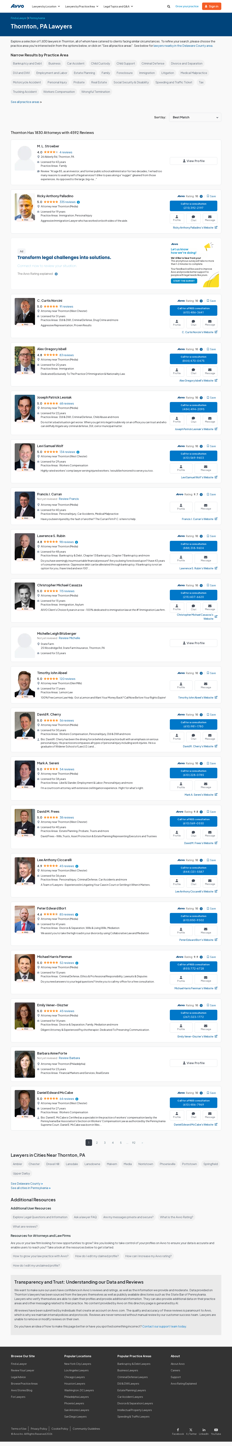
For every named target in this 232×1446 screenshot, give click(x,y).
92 (133, 1147)
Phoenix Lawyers (74, 1407)
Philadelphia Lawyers (76, 1401)
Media (129, 1168)
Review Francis (69, 503)
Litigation (170, 77)
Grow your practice (187, 6)
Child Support (127, 68)
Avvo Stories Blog (21, 1394)
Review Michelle (70, 642)
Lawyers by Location (46, 6)
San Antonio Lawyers (76, 1414)
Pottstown (192, 1168)
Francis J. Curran (50, 498)
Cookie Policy (59, 1433)
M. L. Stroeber (48, 150)
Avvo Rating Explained (184, 1387)
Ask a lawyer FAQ (86, 1221)
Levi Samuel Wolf (50, 450)
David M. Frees (48, 816)
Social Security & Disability (132, 86)
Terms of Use (18, 1433)
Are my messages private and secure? (130, 1221)
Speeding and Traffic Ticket (174, 86)
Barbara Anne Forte (52, 1057)
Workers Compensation (60, 96)
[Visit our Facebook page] (179, 1435)
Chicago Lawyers (74, 1381)
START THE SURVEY (183, 285)
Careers (175, 1374)
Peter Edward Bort (51, 912)
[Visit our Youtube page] (215, 1435)
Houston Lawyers (74, 1387)
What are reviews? (25, 1231)
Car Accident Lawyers (130, 1401)
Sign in (211, 6)
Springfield (20, 1178)
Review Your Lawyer (22, 1374)
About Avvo (178, 1368)
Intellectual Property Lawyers (134, 1414)
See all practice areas (25, 106)
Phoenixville (170, 1168)
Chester (34, 1168)
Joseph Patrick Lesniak (54, 401)
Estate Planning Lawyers (131, 1394)
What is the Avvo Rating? (178, 1221)
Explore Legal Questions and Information (40, 1221)
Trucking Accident (25, 96)
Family (106, 77)
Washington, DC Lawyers (79, 1394)
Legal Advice (18, 1381)
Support (176, 1381)
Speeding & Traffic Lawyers (133, 1420)
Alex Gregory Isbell (52, 353)
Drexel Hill (53, 1168)
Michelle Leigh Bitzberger (57, 638)
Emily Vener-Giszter (52, 1009)
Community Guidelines (85, 1433)
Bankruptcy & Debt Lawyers (133, 1368)
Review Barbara (69, 1062)
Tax (202, 86)
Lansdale (73, 1168)
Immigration (149, 77)
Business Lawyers (127, 1374)
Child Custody (101, 68)
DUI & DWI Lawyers (128, 1387)
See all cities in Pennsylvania (30, 1192)
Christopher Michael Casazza (59, 589)
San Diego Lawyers (75, 1420)
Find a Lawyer (19, 1368)
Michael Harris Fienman (55, 961)
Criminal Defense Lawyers (132, 1381)
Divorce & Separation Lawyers (135, 1407)
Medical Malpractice (197, 77)
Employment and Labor (52, 77)
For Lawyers (18, 1401)
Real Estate (99, 86)
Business (54, 68)
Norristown (147, 1168)
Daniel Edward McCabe (55, 1097)
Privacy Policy (38, 1433)
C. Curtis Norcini (50, 305)
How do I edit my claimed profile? (97, 1260)
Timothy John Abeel (52, 677)
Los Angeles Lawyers (76, 1374)
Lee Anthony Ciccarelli (54, 864)
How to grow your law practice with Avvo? (41, 1260)
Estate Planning (85, 77)
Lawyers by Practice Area (82, 6)
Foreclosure (126, 77)
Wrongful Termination (97, 96)
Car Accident (76, 68)
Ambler (18, 1168)
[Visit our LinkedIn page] (204, 1435)
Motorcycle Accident (27, 86)
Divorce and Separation (189, 68)
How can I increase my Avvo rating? (150, 1260)
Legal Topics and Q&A (120, 6)
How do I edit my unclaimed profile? (37, 1270)
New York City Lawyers (77, 1368)
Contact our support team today (165, 1331)
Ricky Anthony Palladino (55, 200)
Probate (80, 86)
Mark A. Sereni (48, 767)
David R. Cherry (49, 718)
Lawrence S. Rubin (51, 540)
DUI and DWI (21, 77)
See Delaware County (25, 1188)
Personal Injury (58, 86)
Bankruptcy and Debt (27, 68)
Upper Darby (43, 1178)
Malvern (113, 1168)
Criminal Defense (155, 68)
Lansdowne (94, 1168)
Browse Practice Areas (24, 1387)
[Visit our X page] (192, 1435)
